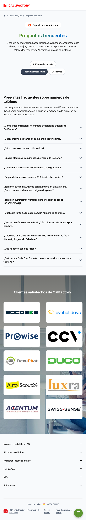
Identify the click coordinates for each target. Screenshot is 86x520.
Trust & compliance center (64, 511)
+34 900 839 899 (51, 504)
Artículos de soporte (43, 64)
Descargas (57, 71)
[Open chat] (78, 513)
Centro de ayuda (15, 16)
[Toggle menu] (80, 5)
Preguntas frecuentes (33, 16)
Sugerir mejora (47, 511)
